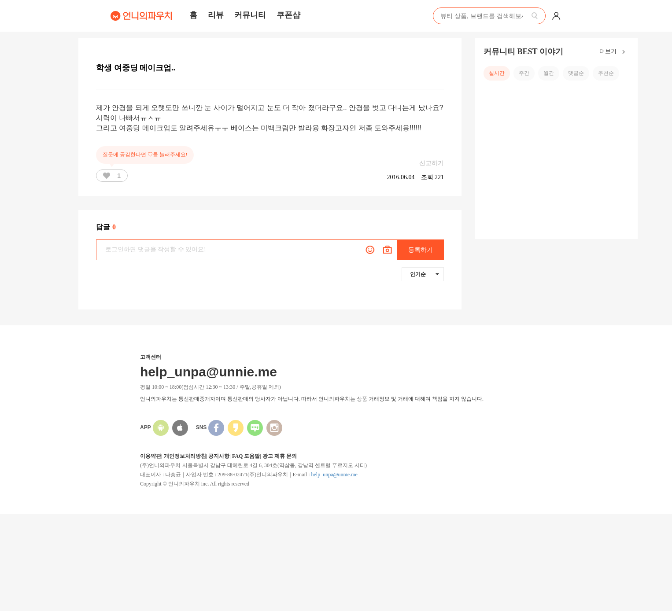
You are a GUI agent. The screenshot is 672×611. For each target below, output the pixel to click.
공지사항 (218, 456)
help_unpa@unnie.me (334, 474)
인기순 (424, 274)
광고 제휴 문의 (279, 456)
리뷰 (216, 15)
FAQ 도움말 (246, 456)
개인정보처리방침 (185, 456)
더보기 (614, 52)
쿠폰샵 (288, 15)
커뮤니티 (250, 15)
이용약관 (150, 456)
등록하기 (420, 250)
